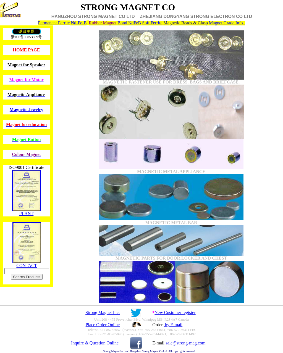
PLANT (26, 213)
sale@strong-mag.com (185, 343)
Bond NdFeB (129, 22)
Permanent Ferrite (54, 22)
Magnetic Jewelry (26, 109)
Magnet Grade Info (226, 22)
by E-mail (173, 324)
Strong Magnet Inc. (102, 312)
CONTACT (26, 265)
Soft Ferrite (152, 22)
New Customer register (174, 312)
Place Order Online (103, 324)
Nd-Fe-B (79, 22)
